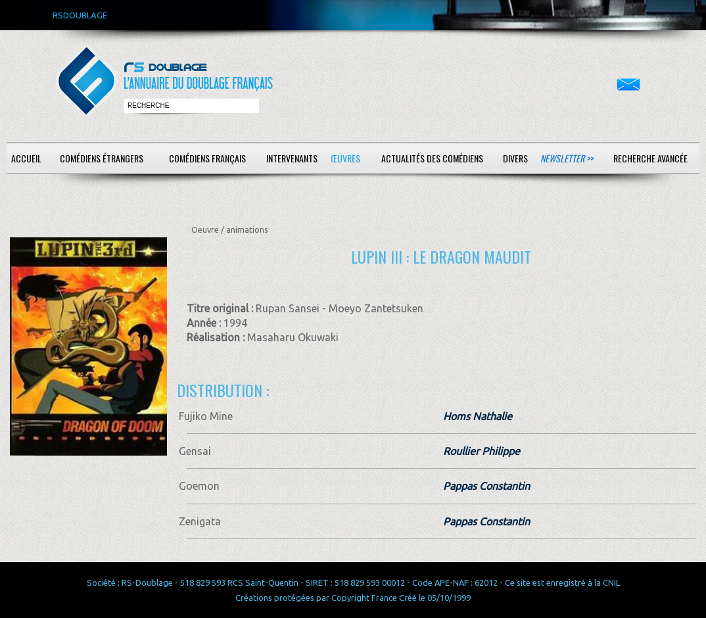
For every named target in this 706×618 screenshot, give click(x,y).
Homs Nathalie (477, 416)
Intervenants (292, 158)
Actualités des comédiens (432, 158)
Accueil (26, 158)
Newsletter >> (566, 158)
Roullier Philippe (481, 451)
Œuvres (345, 158)
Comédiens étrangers (101, 158)
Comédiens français (207, 158)
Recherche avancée (650, 158)
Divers (515, 158)
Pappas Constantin (486, 486)
